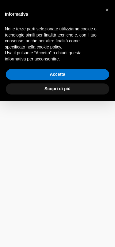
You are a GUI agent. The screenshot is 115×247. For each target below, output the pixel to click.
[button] (107, 10)
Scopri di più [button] (57, 88)
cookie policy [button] (49, 46)
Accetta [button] (57, 74)
